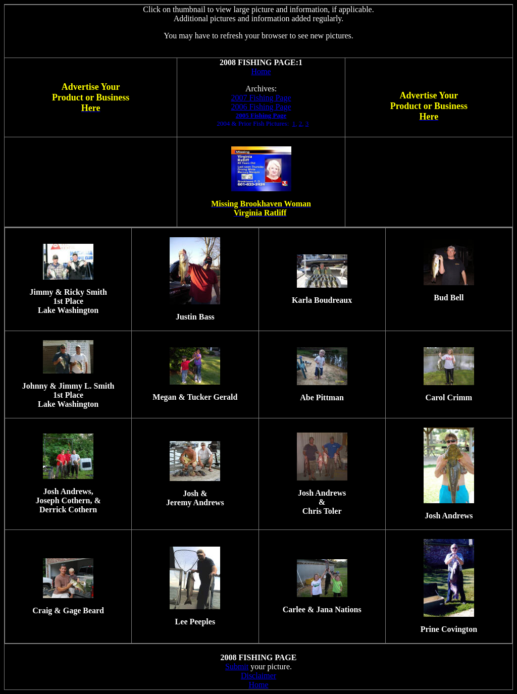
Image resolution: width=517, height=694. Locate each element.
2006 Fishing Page (261, 106)
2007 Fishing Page (261, 97)
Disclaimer (258, 675)
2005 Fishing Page (261, 115)
